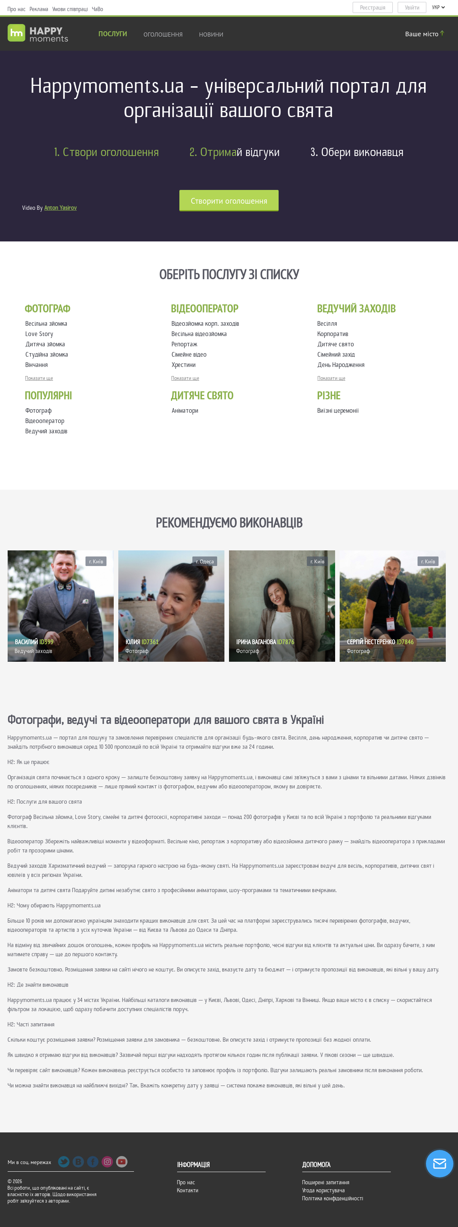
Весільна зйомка (48, 323)
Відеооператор (45, 421)
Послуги (112, 34)
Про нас (17, 9)
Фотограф (39, 410)
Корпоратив (335, 334)
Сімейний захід (338, 354)
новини (211, 34)
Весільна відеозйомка (201, 334)
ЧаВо (97, 9)
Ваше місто (426, 33)
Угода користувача (323, 1190)
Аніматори (185, 410)
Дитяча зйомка (47, 344)
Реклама (39, 9)
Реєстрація (372, 8)
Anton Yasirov (60, 208)
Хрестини (185, 365)
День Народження (343, 365)
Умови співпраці (70, 9)
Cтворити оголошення (229, 201)
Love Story (41, 334)
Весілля (329, 323)
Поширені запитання (326, 1182)
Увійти (412, 8)
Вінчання (38, 365)
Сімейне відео (191, 354)
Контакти (187, 1190)
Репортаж (186, 344)
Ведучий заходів (47, 431)
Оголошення (163, 34)
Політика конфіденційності (332, 1198)
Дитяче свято (337, 344)
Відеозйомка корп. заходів (207, 323)
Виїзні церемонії (338, 410)
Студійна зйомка (48, 354)
